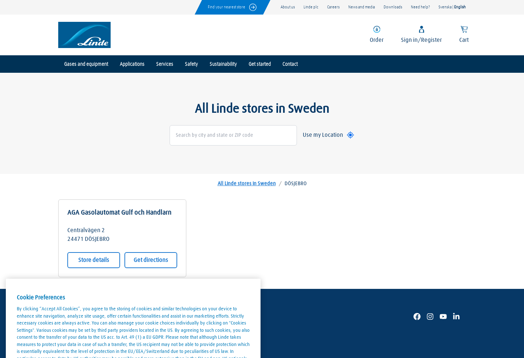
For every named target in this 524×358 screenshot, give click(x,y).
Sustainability (223, 64)
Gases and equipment (86, 64)
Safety (191, 64)
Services (164, 64)
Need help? (420, 7)
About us (288, 7)
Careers (333, 7)
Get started (260, 64)
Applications (132, 64)
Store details (93, 260)
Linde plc (310, 7)
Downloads (393, 7)
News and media (361, 7)
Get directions (151, 260)
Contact (290, 64)
